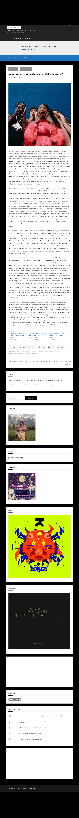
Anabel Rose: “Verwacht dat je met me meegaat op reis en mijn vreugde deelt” (40, 716)
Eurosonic (13, 69)
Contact (25, 58)
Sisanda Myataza (20, 353)
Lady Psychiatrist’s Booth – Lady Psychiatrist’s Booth (23, 361)
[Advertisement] (39, 12)
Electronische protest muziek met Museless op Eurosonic (37, 334)
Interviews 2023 (26, 69)
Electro (15, 351)
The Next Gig (29, 49)
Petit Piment (56, 351)
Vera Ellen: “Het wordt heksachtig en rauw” (30, 739)
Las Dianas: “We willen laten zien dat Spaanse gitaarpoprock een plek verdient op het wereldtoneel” (42, 721)
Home (9, 58)
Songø (28, 353)
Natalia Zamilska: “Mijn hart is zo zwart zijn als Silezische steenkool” (17, 335)
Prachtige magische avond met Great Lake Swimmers (33, 728)
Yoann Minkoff (34, 353)
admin (10, 77)
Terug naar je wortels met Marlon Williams (30, 733)
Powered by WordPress (13, 788)
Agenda (16, 58)
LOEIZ (50, 351)
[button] (65, 25)
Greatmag (26, 788)
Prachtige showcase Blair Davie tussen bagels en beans (58, 334)
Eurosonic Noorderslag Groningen (28, 351)
